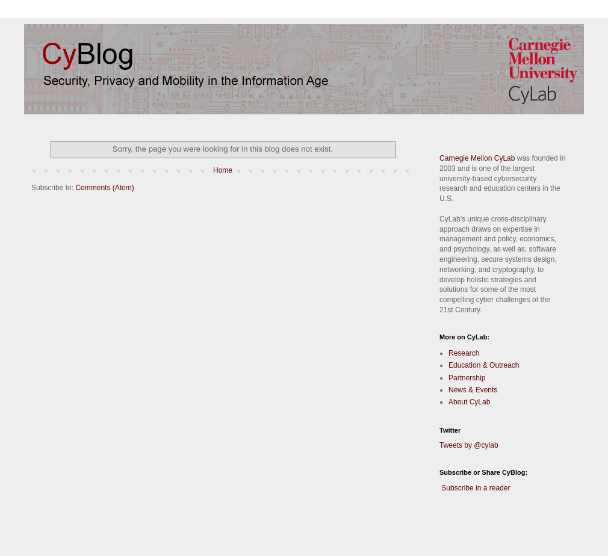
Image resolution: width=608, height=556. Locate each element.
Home (222, 170)
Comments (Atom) (104, 188)
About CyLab (469, 402)
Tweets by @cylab (468, 445)
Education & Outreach (483, 365)
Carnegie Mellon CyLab (477, 158)
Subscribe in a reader (475, 488)
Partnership (466, 378)
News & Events (472, 390)
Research (463, 353)
